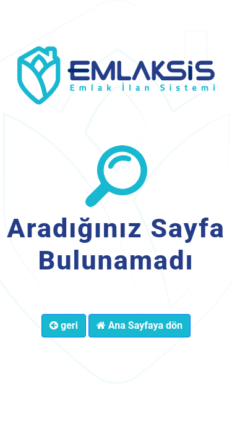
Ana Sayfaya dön (140, 325)
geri (63, 325)
